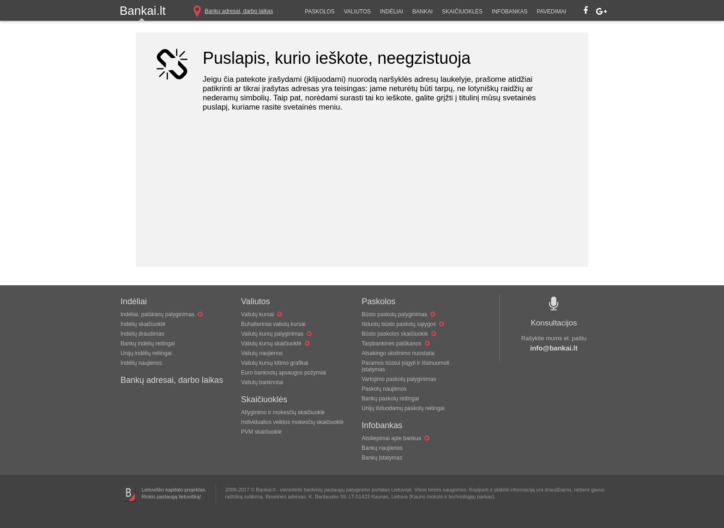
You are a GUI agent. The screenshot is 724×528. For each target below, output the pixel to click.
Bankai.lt (143, 11)
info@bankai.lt (554, 348)
